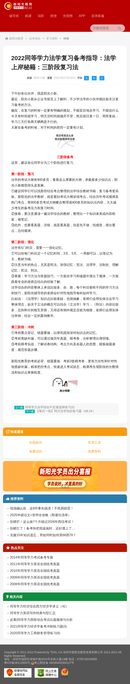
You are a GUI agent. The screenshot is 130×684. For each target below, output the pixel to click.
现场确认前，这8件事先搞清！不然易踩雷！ (42, 508)
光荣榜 (68, 16)
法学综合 (34, 38)
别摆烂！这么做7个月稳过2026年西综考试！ (42, 521)
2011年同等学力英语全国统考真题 (35, 564)
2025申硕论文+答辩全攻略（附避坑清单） (40, 515)
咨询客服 (97, 16)
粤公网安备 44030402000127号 (52, 662)
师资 (53, 16)
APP (82, 16)
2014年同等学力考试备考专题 (31, 557)
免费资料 (94, 451)
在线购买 (35, 442)
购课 (28, 16)
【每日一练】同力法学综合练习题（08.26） (65, 411)
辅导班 (15, 16)
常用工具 (94, 442)
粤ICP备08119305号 (17, 662)
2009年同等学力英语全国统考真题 (35, 577)
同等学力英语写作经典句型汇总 (33, 613)
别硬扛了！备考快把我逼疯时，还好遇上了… (42, 528)
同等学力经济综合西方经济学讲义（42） (39, 606)
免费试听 (35, 451)
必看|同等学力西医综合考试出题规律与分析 (41, 619)
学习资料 (52, 38)
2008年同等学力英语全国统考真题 (35, 584)
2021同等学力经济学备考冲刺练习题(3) (38, 626)
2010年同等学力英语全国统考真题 (35, 570)
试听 (41, 16)
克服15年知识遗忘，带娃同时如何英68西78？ (43, 535)
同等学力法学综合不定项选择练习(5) (49, 407)
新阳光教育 (16, 38)
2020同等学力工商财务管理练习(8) (35, 633)
